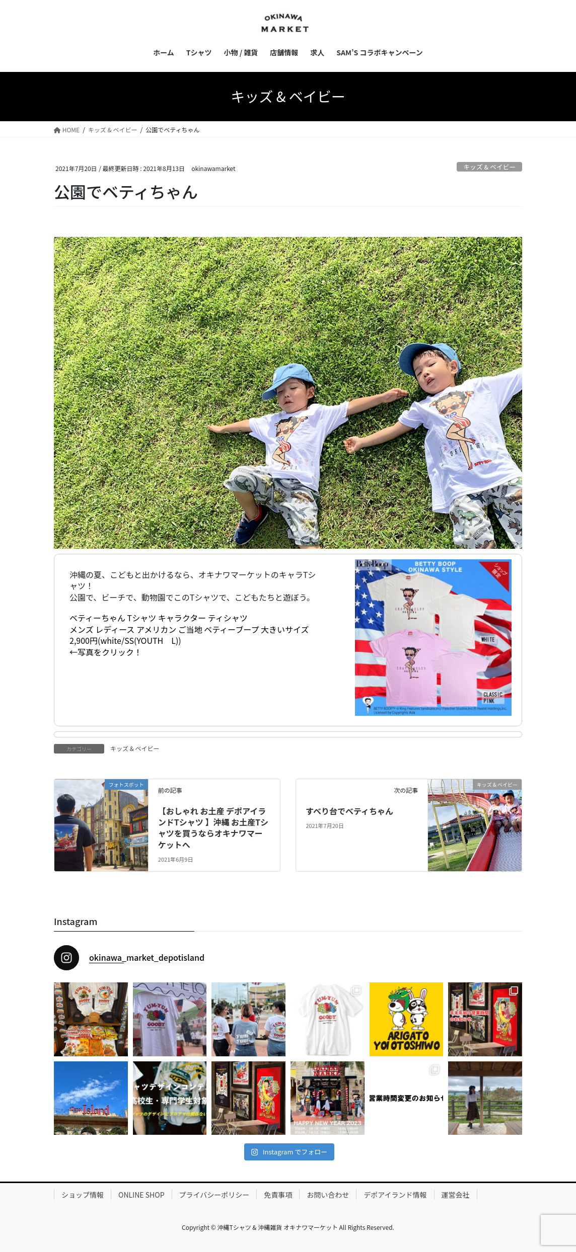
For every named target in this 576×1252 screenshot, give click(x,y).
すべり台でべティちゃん (349, 811)
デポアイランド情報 (395, 1195)
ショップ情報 (82, 1195)
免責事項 (278, 1195)
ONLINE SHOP (141, 1195)
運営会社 (456, 1195)
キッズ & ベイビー (489, 167)
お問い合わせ (328, 1195)
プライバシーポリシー (214, 1195)
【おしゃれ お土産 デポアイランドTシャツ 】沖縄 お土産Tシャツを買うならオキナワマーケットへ (213, 828)
